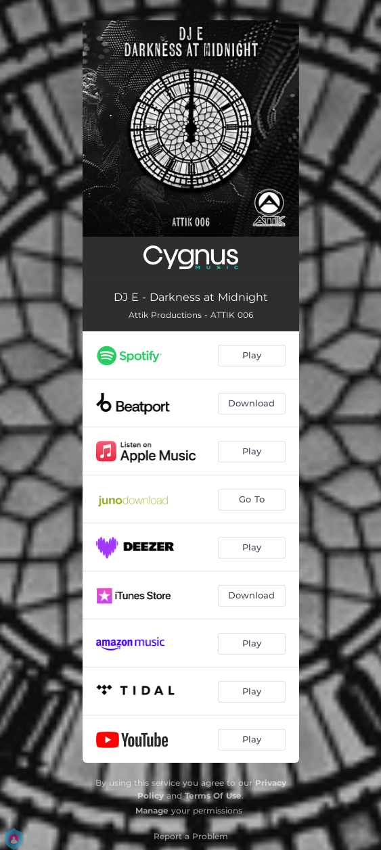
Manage (152, 810)
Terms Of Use (213, 795)
